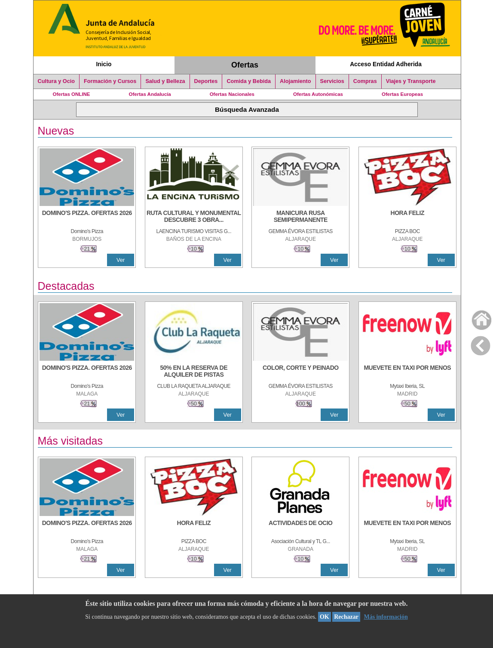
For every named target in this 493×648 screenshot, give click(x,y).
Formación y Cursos (110, 81)
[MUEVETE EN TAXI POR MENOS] (407, 371)
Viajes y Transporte (411, 81)
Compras (365, 81)
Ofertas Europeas (402, 94)
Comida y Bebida (249, 81)
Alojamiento (295, 81)
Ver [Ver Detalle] (120, 260)
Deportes (206, 81)
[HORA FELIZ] (407, 217)
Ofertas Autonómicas (318, 94)
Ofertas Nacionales (232, 94)
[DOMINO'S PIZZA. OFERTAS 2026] (87, 217)
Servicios (332, 81)
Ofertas (244, 65)
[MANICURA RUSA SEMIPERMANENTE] (300, 217)
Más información (385, 617)
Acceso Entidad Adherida (386, 64)
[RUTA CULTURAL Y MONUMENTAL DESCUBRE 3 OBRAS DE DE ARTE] (194, 217)
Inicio (103, 64)
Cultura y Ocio (56, 81)
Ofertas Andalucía (150, 94)
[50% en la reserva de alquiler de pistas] (194, 371)
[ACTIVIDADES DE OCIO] (300, 527)
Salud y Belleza (165, 81)
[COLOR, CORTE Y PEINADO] (300, 371)
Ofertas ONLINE (71, 94)
